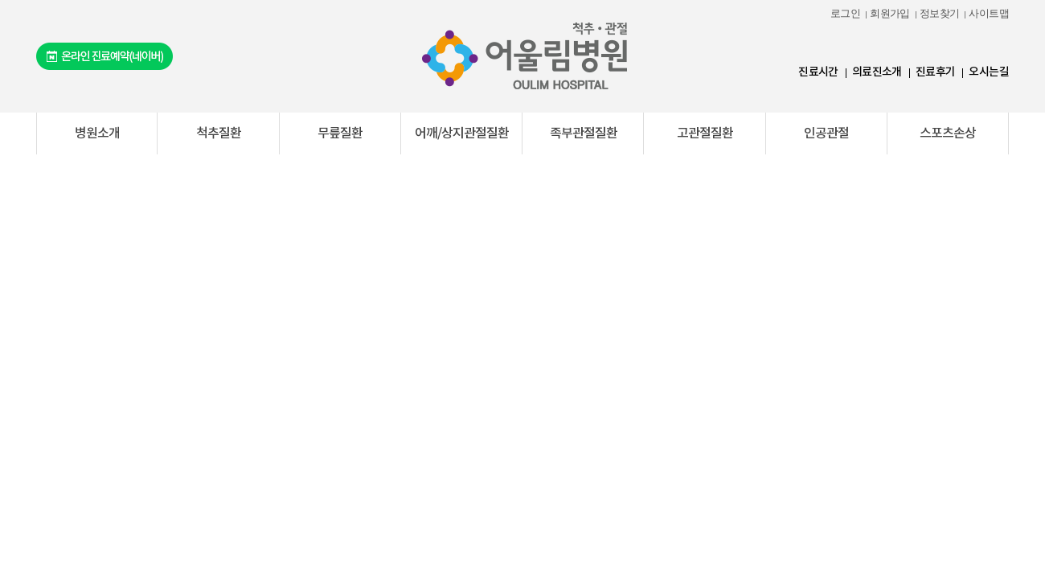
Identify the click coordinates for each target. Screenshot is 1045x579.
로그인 (845, 13)
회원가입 (890, 13)
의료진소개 (877, 72)
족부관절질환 (583, 133)
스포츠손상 (948, 133)
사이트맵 (989, 13)
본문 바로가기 (0, 0)
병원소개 (97, 133)
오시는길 (989, 72)
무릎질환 (340, 133)
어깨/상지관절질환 (462, 133)
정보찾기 (940, 13)
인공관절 (826, 133)
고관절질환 (705, 133)
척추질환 (218, 133)
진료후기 (936, 72)
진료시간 (818, 72)
